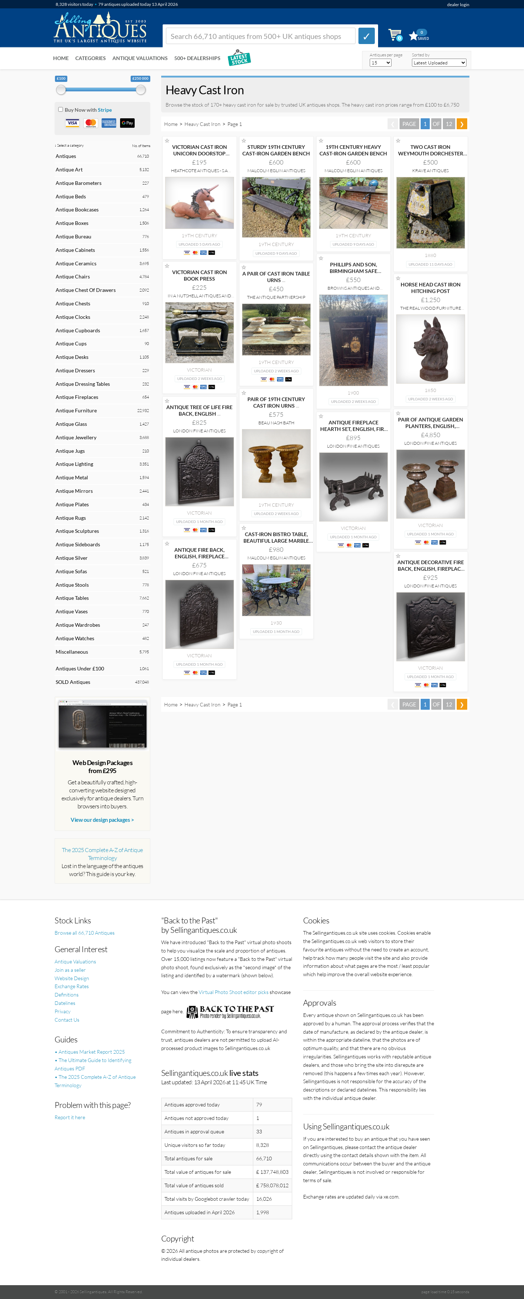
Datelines (65, 1003)
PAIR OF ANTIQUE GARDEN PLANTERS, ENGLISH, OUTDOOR (430, 426)
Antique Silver (72, 558)
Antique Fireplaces (77, 397)
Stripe (105, 110)
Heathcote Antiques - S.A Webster (199, 173)
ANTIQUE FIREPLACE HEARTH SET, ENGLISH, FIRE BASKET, (353, 429)
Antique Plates (72, 504)
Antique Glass (71, 424)
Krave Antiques (430, 170)
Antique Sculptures (77, 531)
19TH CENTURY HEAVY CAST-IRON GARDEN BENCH (353, 150)
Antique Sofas (71, 571)
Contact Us (67, 1020)
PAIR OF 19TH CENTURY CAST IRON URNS (276, 402)
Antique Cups (71, 343)
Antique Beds (71, 196)
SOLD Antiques (73, 682)
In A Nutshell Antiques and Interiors (199, 298)
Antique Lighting (74, 464)
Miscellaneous (72, 652)
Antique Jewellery (76, 437)
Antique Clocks (73, 317)
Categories (90, 58)
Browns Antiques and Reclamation (354, 290)
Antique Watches (75, 638)
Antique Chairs (73, 276)
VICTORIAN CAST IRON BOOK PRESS (199, 275)
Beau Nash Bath (276, 422)
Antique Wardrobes (78, 625)
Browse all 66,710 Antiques (85, 933)
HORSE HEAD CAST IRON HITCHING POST (431, 287)
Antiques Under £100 (80, 668)
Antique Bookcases (77, 209)
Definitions (67, 994)
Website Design (72, 978)
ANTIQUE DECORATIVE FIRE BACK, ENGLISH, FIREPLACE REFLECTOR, (430, 568)
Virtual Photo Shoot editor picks (234, 992)
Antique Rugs (71, 518)
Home (61, 58)
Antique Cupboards (78, 330)
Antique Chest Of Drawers (86, 290)
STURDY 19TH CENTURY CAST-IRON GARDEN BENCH (276, 150)
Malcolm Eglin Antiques (276, 170)
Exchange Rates (72, 986)
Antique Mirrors (74, 491)
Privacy (63, 1011)
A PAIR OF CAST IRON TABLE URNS (276, 276)
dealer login (458, 4)
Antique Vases (72, 611)
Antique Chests (73, 303)
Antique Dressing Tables (83, 384)
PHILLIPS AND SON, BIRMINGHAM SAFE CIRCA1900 (353, 271)
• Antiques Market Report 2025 (90, 1052)
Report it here (70, 1117)
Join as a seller (70, 970)
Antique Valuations (140, 58)
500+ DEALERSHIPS (197, 58)
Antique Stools (72, 585)
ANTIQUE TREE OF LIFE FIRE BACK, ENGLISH (199, 410)
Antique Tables (72, 598)
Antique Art (69, 169)
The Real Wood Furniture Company (430, 310)
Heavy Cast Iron (202, 124)
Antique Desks (72, 357)
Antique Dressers (75, 370)
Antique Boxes (72, 223)
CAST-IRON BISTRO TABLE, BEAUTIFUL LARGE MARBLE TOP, (276, 540)
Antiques (66, 156)
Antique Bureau (73, 236)
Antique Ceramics (76, 263)
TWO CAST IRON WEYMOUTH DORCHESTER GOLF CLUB (430, 153)
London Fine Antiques (199, 430)
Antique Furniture (76, 410)
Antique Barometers (79, 183)
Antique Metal (72, 477)
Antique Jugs (70, 451)
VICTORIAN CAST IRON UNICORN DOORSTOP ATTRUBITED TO (199, 153)
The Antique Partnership (276, 297)
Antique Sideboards (78, 544)
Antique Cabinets (75, 250)
